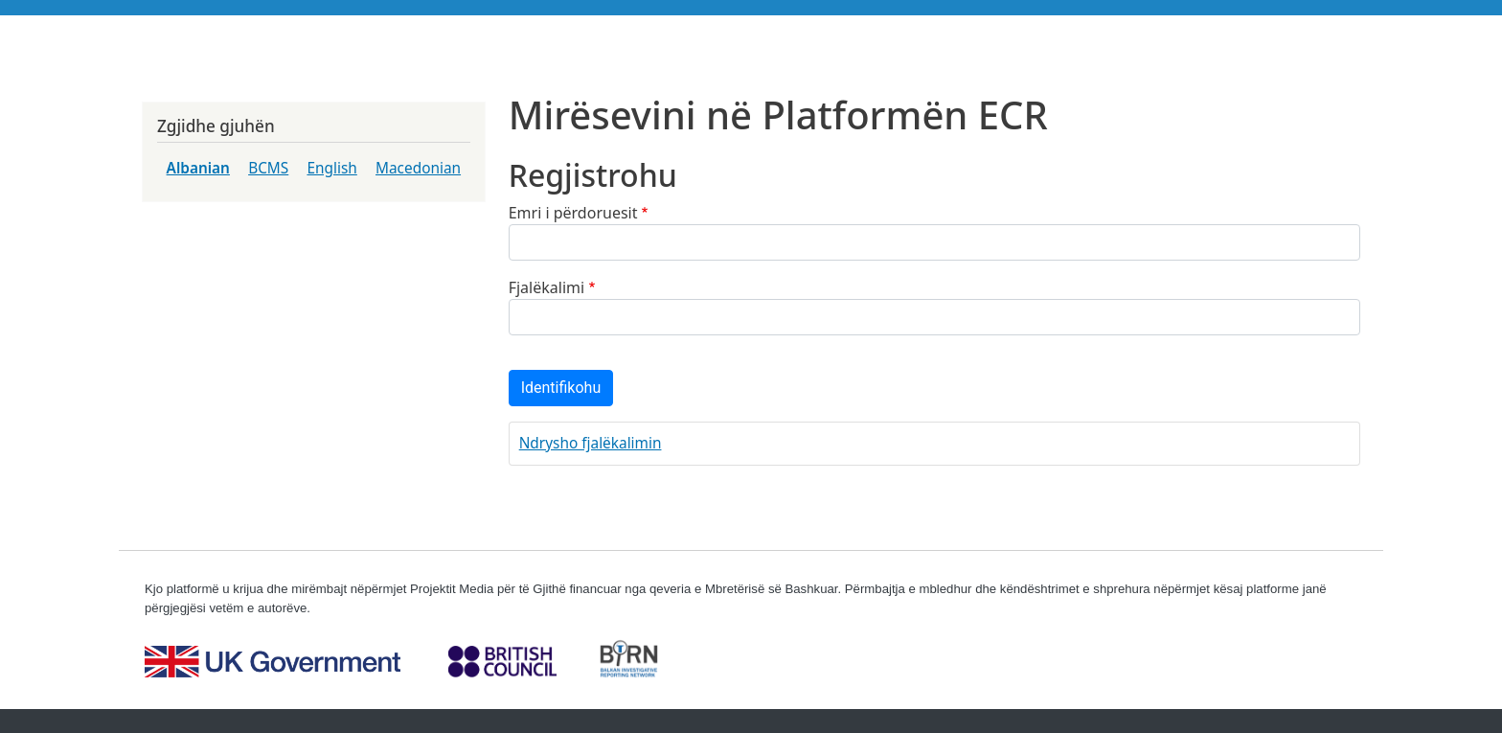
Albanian (198, 168)
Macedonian (418, 168)
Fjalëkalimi (546, 287)
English (331, 168)
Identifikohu (561, 387)
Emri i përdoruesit (573, 212)
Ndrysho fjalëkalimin (590, 443)
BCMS (268, 168)
